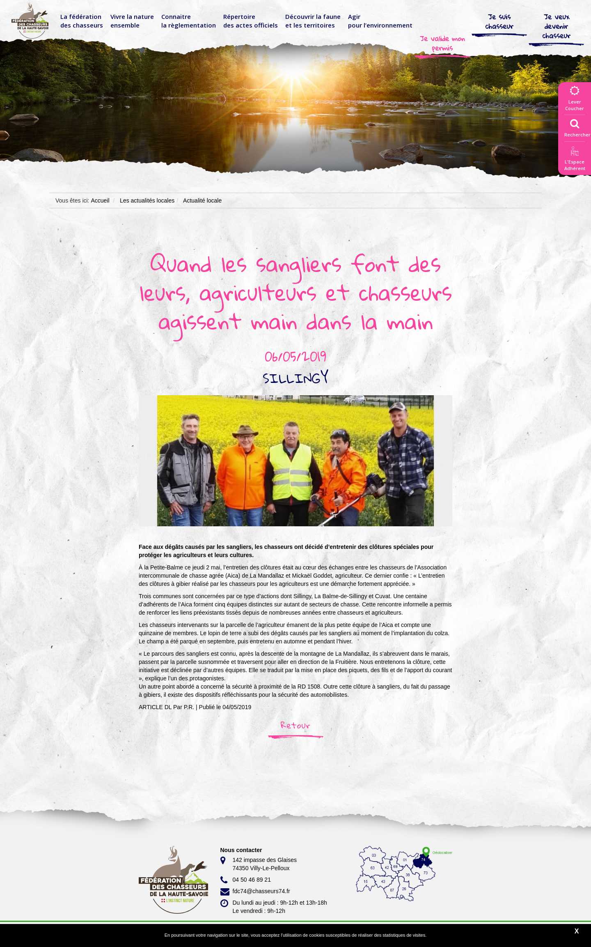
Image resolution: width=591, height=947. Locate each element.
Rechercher (577, 126)
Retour (295, 725)
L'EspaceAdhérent (574, 160)
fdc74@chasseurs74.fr (255, 891)
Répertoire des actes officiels (250, 20)
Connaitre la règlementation (188, 20)
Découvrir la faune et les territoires (313, 20)
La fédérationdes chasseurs (81, 20)
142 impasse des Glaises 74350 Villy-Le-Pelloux (258, 863)
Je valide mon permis (442, 43)
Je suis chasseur (499, 21)
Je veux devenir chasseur (556, 26)
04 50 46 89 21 (245, 880)
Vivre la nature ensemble (132, 20)
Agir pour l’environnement (380, 20)
